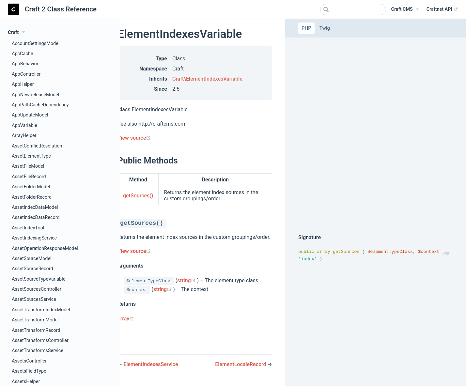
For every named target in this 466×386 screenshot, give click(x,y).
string (187, 280)
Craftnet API (442, 9)
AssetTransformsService (37, 350)
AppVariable (24, 125)
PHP (306, 28)
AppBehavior (25, 64)
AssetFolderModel (31, 187)
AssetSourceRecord (32, 268)
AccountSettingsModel (35, 43)
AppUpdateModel (30, 115)
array (125, 319)
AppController (26, 74)
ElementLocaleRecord (241, 364)
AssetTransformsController (40, 340)
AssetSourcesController (36, 289)
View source (134, 138)
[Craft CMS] (405, 9)
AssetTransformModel (35, 320)
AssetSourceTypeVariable (38, 279)
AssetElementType (31, 156)
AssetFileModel (28, 166)
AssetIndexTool (28, 228)
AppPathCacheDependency (40, 105)
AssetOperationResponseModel (45, 248)
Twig (324, 28)
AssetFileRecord (29, 176)
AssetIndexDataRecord (36, 217)
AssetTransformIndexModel (41, 310)
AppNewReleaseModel (35, 95)
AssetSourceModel (32, 258)
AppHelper (23, 84)
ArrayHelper (24, 135)
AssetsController (29, 361)
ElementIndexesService (150, 364)
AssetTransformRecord (36, 330)
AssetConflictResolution (37, 146)
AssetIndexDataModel (35, 207)
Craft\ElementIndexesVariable (207, 79)
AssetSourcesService (34, 299)
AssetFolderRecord (32, 197)
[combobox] (353, 9)
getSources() (138, 196)
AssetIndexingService (34, 238)
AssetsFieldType (29, 371)
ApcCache (22, 53)
